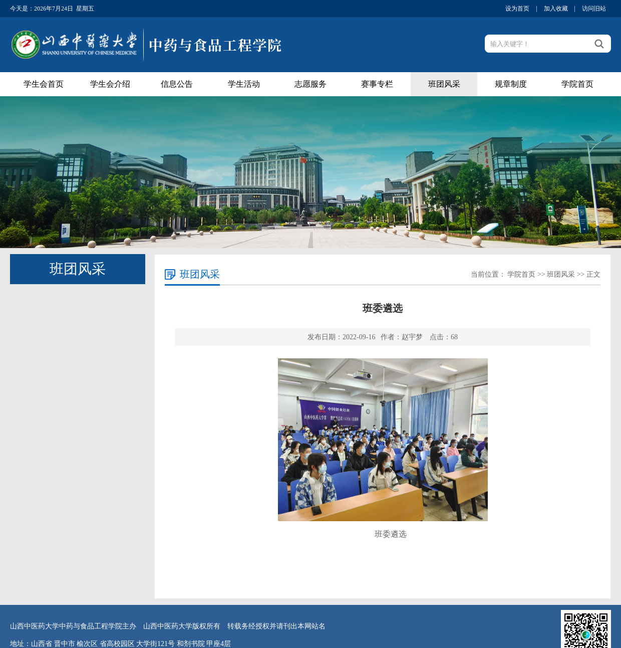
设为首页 (517, 8)
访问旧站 (594, 8)
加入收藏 (556, 8)
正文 (593, 274)
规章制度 (511, 84)
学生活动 (244, 84)
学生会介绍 (110, 84)
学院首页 (577, 84)
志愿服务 (310, 84)
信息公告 (177, 84)
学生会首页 (44, 84)
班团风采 (444, 84)
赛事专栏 (377, 84)
